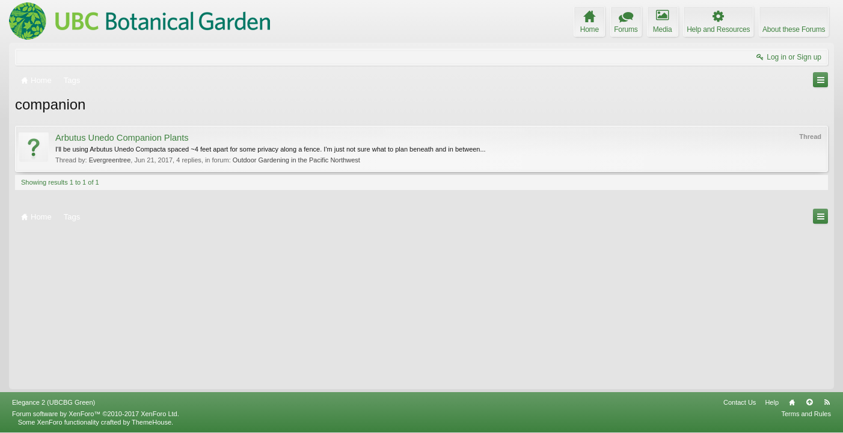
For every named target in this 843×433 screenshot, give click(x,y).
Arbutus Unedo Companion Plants (122, 138)
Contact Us (739, 402)
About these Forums (793, 29)
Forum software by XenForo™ (95, 413)
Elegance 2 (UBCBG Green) (53, 402)
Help (772, 402)
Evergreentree (110, 160)
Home (792, 402)
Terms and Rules (806, 413)
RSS (827, 402)
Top (809, 402)
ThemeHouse (151, 422)
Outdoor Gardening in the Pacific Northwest (296, 160)
